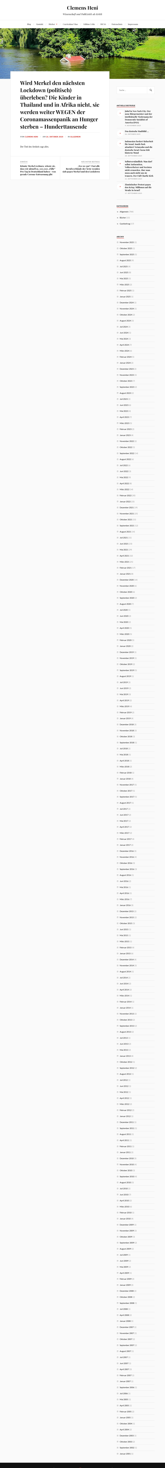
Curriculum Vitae (70, 24)
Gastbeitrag (125, 223)
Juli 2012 (124, 1080)
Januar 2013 (125, 1056)
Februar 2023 (125, 429)
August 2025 (125, 260)
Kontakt (39, 24)
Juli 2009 (124, 1255)
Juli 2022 (124, 465)
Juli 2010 (124, 1188)
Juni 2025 (124, 272)
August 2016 (125, 875)
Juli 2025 (124, 266)
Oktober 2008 (126, 1297)
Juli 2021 (124, 537)
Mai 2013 (124, 1050)
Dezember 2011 (127, 1122)
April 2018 (124, 760)
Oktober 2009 (126, 1236)
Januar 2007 (125, 1381)
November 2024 (127, 308)
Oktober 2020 (126, 592)
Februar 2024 (125, 357)
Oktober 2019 (126, 664)
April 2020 (124, 628)
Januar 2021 (125, 574)
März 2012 (124, 1104)
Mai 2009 (124, 1267)
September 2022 (127, 453)
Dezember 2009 (127, 1224)
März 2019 (124, 706)
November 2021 (127, 513)
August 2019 (125, 676)
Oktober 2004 (126, 1423)
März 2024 (124, 350)
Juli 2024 (124, 326)
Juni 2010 (124, 1194)
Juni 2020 (124, 616)
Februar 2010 (125, 1212)
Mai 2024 (124, 338)
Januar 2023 (125, 435)
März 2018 (124, 766)
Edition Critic (89, 24)
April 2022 (124, 483)
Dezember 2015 (127, 911)
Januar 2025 (125, 296)
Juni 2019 (124, 688)
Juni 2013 (124, 1044)
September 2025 (127, 254)
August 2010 (125, 1182)
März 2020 (124, 634)
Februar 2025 (125, 290)
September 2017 (127, 796)
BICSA (103, 24)
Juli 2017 (124, 809)
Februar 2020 (125, 640)
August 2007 (125, 1351)
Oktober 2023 (126, 381)
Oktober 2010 (126, 1170)
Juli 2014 (124, 977)
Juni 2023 (124, 405)
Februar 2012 (125, 1110)
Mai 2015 (124, 935)
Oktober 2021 (126, 519)
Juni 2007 (124, 1363)
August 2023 (125, 393)
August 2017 (125, 803)
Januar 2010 (125, 1218)
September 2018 (127, 742)
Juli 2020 (124, 610)
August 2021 (125, 531)
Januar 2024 (125, 363)
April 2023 (124, 417)
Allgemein (75, 144)
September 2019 (127, 670)
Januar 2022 (125, 501)
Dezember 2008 (127, 1291)
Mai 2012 (124, 1092)
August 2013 (125, 1032)
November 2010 (127, 1164)
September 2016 (127, 869)
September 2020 (127, 598)
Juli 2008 (124, 1309)
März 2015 (124, 941)
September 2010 (127, 1176)
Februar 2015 (125, 947)
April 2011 (124, 1140)
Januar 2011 (125, 1152)
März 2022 (124, 489)
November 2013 (127, 1013)
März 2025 (124, 284)
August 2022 (125, 459)
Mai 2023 (124, 411)
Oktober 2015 (126, 923)
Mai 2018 (124, 754)
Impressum (133, 24)
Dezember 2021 (127, 507)
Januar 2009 (125, 1285)
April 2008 (124, 1315)
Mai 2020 (124, 622)
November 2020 (127, 586)
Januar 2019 (125, 718)
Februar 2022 (125, 495)
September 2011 (127, 1128)
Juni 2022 (124, 471)
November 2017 (127, 784)
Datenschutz (117, 24)
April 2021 (124, 555)
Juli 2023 (124, 399)
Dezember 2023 (127, 369)
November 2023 (127, 375)
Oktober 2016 (126, 863)
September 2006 (127, 1387)
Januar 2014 (125, 1007)
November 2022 (127, 441)
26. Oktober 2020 (54, 144)
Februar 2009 (125, 1279)
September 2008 (127, 1303)
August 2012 (125, 1074)
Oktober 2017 (126, 791)
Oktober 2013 (126, 1019)
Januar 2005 (125, 1417)
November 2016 (127, 857)
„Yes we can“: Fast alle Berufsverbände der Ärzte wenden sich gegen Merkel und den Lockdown (81, 176)
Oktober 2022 (126, 447)
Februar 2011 (125, 1146)
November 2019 (127, 658)
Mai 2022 (124, 477)
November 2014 (127, 965)
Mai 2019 (124, 694)
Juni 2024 (124, 332)
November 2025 (127, 242)
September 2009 (127, 1242)
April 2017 (124, 827)
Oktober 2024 (126, 314)
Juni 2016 (124, 881)
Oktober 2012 (126, 1062)
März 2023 (124, 423)
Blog (29, 24)
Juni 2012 (124, 1086)
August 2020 (125, 604)
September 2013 (127, 1026)
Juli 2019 (124, 682)
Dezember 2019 (127, 652)
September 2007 (127, 1345)
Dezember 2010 (127, 1158)
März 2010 (124, 1206)
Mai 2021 (124, 549)
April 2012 (124, 1098)
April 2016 (124, 893)
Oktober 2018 (126, 736)
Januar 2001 (125, 1453)
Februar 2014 (125, 1001)
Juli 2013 (124, 1038)
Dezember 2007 (127, 1327)
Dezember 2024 (127, 302)
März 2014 (124, 995)
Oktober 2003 (126, 1441)
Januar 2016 (125, 905)
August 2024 (125, 320)
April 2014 (124, 989)
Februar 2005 (125, 1411)
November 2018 (127, 730)
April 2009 (124, 1273)
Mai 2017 (124, 821)
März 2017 (124, 833)
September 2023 (127, 387)
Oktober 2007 (126, 1339)
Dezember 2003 (127, 1435)
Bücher (52, 24)
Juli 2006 (124, 1393)
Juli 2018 (124, 748)
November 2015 (127, 917)
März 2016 (124, 899)
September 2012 (127, 1068)
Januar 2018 (125, 778)
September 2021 (127, 525)
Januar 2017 (125, 845)
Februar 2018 (125, 772)
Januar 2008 (125, 1321)
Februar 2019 (125, 712)
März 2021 (124, 562)
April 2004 (124, 1429)
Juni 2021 (124, 543)
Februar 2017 (125, 839)
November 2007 (127, 1333)
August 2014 (125, 971)
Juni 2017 (124, 815)
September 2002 (127, 1447)
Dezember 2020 (127, 579)
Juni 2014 (124, 983)
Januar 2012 (125, 1116)
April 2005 (124, 1405)
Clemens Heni (82, 7)
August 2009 (125, 1248)
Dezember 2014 (127, 959)
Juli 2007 (124, 1357)
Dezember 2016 (127, 851)
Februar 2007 (125, 1375)
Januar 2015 (125, 953)
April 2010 (124, 1200)
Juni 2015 (124, 929)
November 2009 (127, 1230)
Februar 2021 (125, 567)
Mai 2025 (124, 278)
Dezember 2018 (127, 724)
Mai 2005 (124, 1399)
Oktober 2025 (126, 248)
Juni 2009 (124, 1261)
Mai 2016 (124, 887)
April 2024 (124, 345)
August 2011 (125, 1134)
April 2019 (124, 700)
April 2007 (124, 1369)
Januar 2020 (125, 646)
